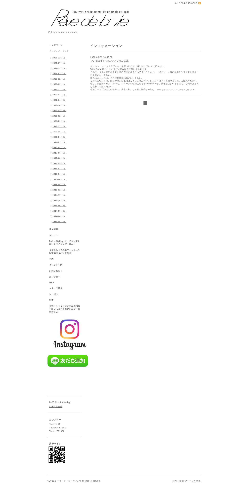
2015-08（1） (59, 179)
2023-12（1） (59, 79)
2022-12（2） (59, 89)
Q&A (51, 282)
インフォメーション (59, 51)
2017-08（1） (59, 148)
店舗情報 (53, 229)
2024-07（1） (59, 74)
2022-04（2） (59, 100)
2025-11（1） (59, 58)
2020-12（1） (59, 126)
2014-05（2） (59, 221)
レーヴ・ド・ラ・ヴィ (66, 481)
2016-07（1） (59, 169)
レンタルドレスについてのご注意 (109, 60)
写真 (51, 300)
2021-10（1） (59, 105)
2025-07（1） (59, 63)
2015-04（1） (59, 185)
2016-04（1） (59, 174)
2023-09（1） (59, 84)
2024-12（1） (59, 68)
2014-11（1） (59, 195)
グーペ (188, 481)
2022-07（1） (59, 95)
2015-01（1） (59, 190)
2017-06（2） (59, 158)
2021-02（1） (59, 116)
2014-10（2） (59, 200)
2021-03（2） (59, 111)
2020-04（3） (59, 137)
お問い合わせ (55, 271)
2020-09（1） (59, 132)
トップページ (55, 45)
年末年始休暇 (55, 406)
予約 (51, 259)
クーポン (53, 294)
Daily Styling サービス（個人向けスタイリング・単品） (64, 242)
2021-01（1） (59, 121)
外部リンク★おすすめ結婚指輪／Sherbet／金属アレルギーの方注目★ (64, 309)
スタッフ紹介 (55, 288)
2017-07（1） (59, 153)
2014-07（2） (59, 211)
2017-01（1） (59, 163)
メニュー (53, 235)
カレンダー (54, 277)
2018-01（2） (59, 142)
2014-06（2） (59, 216)
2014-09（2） (59, 206)
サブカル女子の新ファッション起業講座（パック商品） (64, 251)
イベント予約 (55, 265)
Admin (197, 481)
